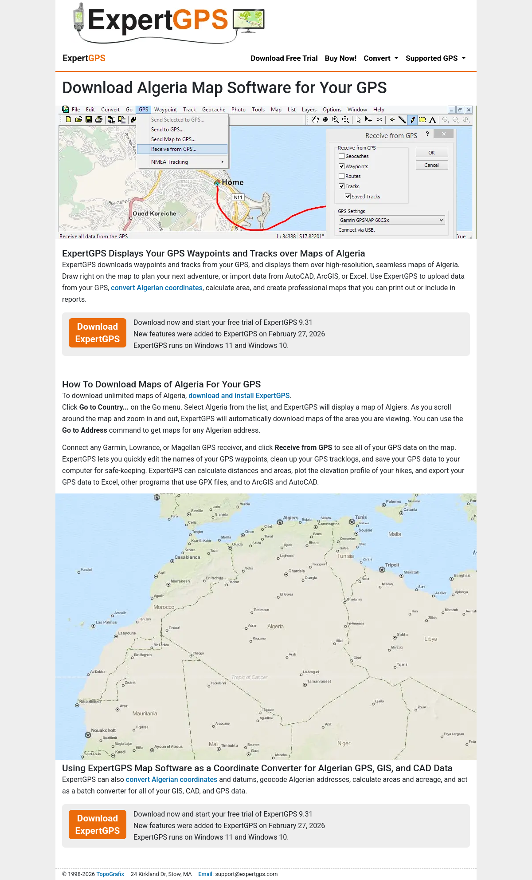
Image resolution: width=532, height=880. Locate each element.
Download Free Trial (283, 58)
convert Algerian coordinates (156, 288)
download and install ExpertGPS (238, 395)
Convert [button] (378, 58)
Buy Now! (341, 58)
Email (205, 874)
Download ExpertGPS (97, 332)
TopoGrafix (110, 874)
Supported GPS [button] (432, 58)
